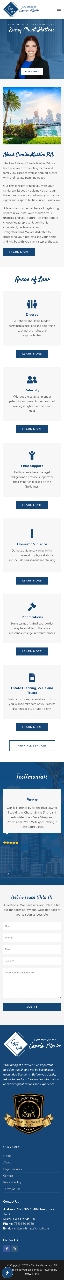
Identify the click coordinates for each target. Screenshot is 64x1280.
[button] (59, 9)
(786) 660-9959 (23, 1224)
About (7, 1162)
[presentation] (5, 874)
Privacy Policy (12, 1182)
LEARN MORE (32, 71)
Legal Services (12, 1169)
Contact (8, 1176)
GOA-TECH (32, 1274)
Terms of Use (11, 1189)
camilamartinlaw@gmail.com (30, 1228)
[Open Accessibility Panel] (7, 1272)
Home (7, 1156)
